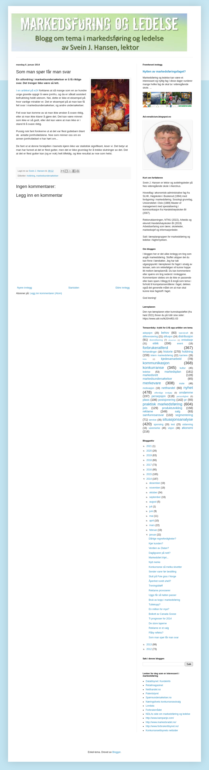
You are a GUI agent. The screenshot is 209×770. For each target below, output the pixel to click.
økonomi (187, 427)
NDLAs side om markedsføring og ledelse (168, 714)
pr (185, 399)
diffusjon (168, 336)
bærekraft (183, 333)
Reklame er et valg (159, 628)
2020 (150, 450)
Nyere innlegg (24, 287)
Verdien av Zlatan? (159, 548)
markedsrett (150, 375)
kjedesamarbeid (171, 358)
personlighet (183, 396)
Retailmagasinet (154, 685)
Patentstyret (152, 693)
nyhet (188, 388)
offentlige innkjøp (163, 393)
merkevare (152, 383)
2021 (150, 446)
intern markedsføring (162, 355)
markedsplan (173, 371)
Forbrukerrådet (154, 710)
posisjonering (166, 399)
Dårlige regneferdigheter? (162, 538)
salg (177, 411)
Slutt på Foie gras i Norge (162, 576)
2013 (150, 644)
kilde (145, 359)
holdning (31, 175)
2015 (150, 474)
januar (153, 534)
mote (181, 383)
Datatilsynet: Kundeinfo (158, 681)
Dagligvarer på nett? (159, 553)
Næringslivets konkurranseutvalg (163, 701)
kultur (182, 368)
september (155, 497)
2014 (150, 478)
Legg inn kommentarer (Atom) (46, 293)
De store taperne (158, 623)
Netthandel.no (153, 689)
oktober (153, 492)
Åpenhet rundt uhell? (160, 581)
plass (146, 399)
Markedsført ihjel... (159, 557)
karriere (183, 355)
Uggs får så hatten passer (162, 595)
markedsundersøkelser (47, 175)
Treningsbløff (156, 585)
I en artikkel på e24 (27, 90)
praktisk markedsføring (162, 404)
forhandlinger (150, 351)
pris (145, 408)
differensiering (150, 336)
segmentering (184, 415)
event (180, 343)
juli (151, 506)
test (173, 424)
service (153, 419)
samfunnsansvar (153, 415)
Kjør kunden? (156, 543)
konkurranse (153, 367)
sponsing (158, 424)
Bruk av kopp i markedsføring (164, 600)
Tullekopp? (154, 604)
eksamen (172, 340)
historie (168, 351)
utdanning (187, 424)
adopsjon (148, 332)
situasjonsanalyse (178, 419)
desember (155, 483)
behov (165, 332)
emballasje (187, 340)
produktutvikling (172, 408)
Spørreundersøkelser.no (159, 697)
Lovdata (150, 705)
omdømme (186, 392)
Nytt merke (154, 562)
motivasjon (148, 388)
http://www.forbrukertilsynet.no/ (162, 726)
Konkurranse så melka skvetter (165, 567)
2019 (150, 455)
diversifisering (156, 340)
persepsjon (159, 396)
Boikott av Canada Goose (162, 614)
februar (153, 530)
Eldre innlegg (123, 287)
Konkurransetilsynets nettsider (162, 730)
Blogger (116, 752)
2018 (150, 460)
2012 (150, 649)
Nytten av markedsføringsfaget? (164, 71)
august (153, 501)
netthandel (168, 388)
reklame (148, 411)
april (152, 520)
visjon (171, 428)
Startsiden (73, 287)
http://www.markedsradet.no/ (161, 722)
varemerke (154, 428)
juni (151, 511)
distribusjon (185, 336)
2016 (150, 469)
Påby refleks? (156, 632)
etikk (156, 343)
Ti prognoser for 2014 (160, 618)
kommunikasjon (156, 363)
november (155, 487)
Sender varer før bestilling (162, 571)
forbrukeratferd (155, 348)
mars (152, 525)
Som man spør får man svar (164, 637)
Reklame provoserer (159, 590)
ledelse (146, 371)
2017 (150, 464)
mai (151, 516)
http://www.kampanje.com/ (160, 718)
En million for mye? (159, 609)
